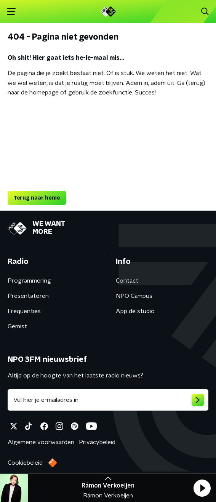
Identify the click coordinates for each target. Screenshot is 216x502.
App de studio (135, 311)
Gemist (17, 326)
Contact (127, 281)
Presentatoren (28, 296)
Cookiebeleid (25, 463)
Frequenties (24, 311)
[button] (202, 488)
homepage (44, 93)
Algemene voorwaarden (41, 442)
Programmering (29, 281)
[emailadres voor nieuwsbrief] (108, 400)
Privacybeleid (97, 442)
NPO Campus (134, 296)
